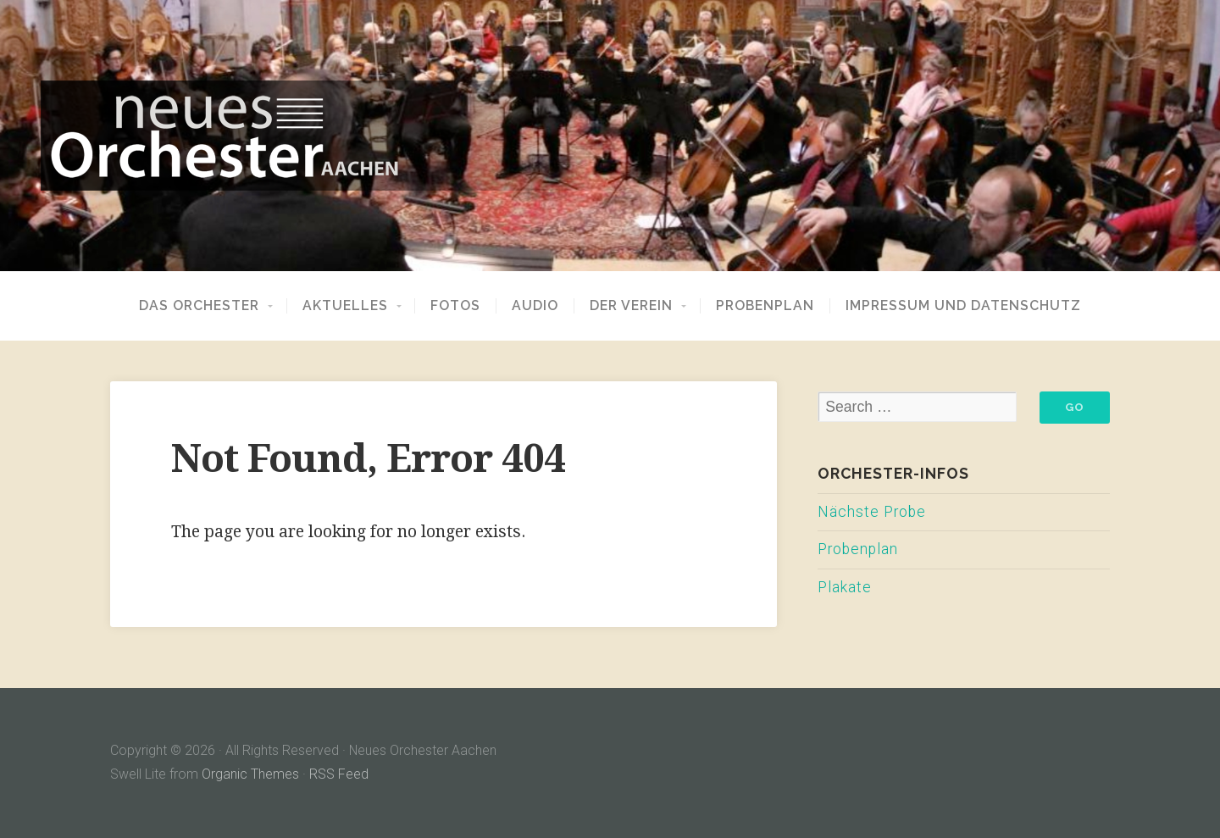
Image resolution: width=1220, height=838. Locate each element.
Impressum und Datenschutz (963, 306)
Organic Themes (250, 774)
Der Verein (631, 306)
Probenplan (765, 306)
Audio (535, 306)
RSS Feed (339, 774)
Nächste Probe (872, 511)
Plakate (845, 587)
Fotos (455, 306)
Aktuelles (345, 306)
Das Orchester (199, 306)
